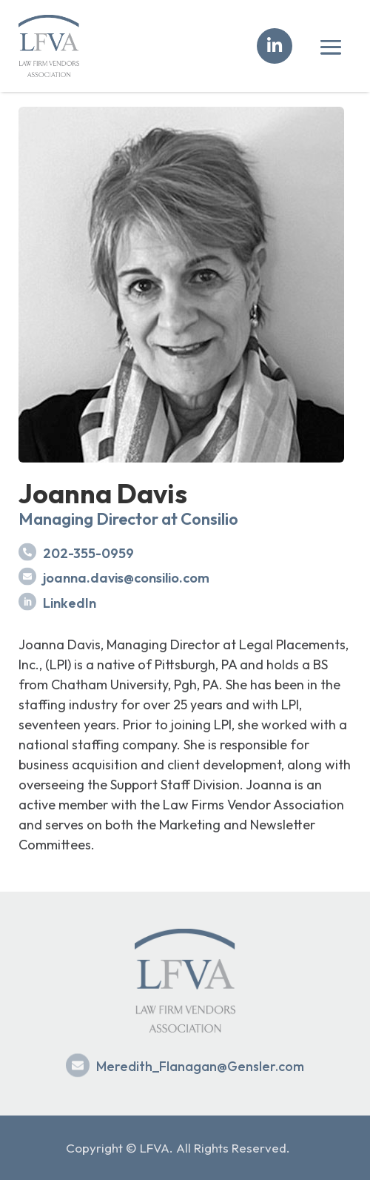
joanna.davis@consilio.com (126, 577)
